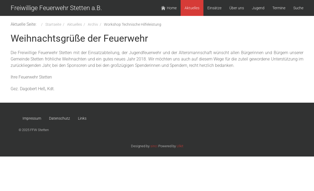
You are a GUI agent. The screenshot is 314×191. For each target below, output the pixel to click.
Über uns (236, 8)
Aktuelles (192, 8)
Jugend (258, 8)
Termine (278, 8)
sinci (154, 146)
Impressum (32, 118)
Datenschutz (59, 118)
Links (82, 118)
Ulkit (180, 146)
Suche (298, 8)
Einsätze (214, 8)
